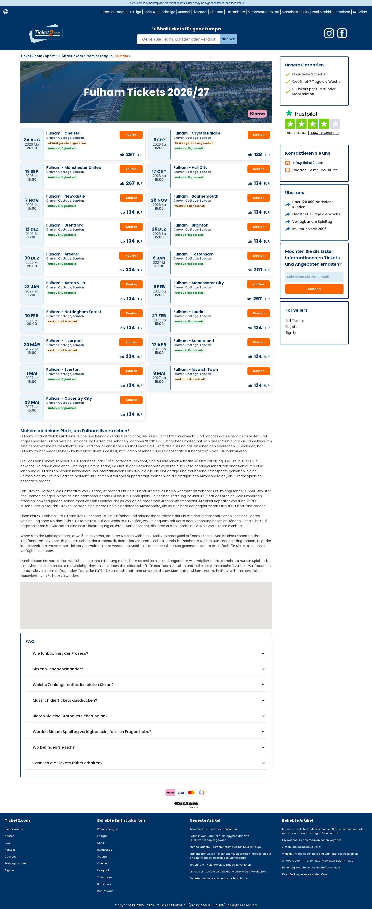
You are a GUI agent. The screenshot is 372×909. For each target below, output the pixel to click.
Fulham (121, 56)
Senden (314, 289)
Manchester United (263, 11)
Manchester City (295, 11)
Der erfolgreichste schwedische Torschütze (218, 878)
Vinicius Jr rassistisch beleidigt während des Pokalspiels (228, 871)
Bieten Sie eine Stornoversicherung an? (70, 716)
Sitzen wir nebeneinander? (58, 669)
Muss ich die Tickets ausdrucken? (65, 700)
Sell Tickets (294, 320)
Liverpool (200, 11)
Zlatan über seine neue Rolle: (301, 847)
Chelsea (216, 11)
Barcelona (342, 11)
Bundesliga (166, 11)
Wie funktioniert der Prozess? (60, 653)
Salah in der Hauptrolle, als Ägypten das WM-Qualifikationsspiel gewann (220, 838)
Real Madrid (321, 11)
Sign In (290, 332)
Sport (50, 56)
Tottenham (235, 11)
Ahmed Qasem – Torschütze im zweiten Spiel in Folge (225, 847)
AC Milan (360, 11)
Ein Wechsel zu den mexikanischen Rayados (312, 840)
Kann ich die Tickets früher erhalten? (67, 763)
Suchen (229, 39)
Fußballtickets (70, 56)
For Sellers (296, 310)
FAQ (7, 843)
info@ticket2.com (308, 162)
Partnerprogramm (16, 863)
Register (292, 326)
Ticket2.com (31, 56)
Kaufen (131, 135)
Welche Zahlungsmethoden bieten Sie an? (73, 684)
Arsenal (184, 11)
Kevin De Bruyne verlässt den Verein (213, 829)
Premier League (115, 11)
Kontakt (10, 850)
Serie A (149, 11)
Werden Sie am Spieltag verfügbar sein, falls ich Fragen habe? (92, 731)
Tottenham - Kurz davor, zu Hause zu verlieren (220, 865)
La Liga (135, 11)
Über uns (11, 856)
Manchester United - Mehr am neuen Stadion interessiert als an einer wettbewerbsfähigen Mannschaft (230, 856)
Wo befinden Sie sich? (54, 747)
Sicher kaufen (14, 829)
